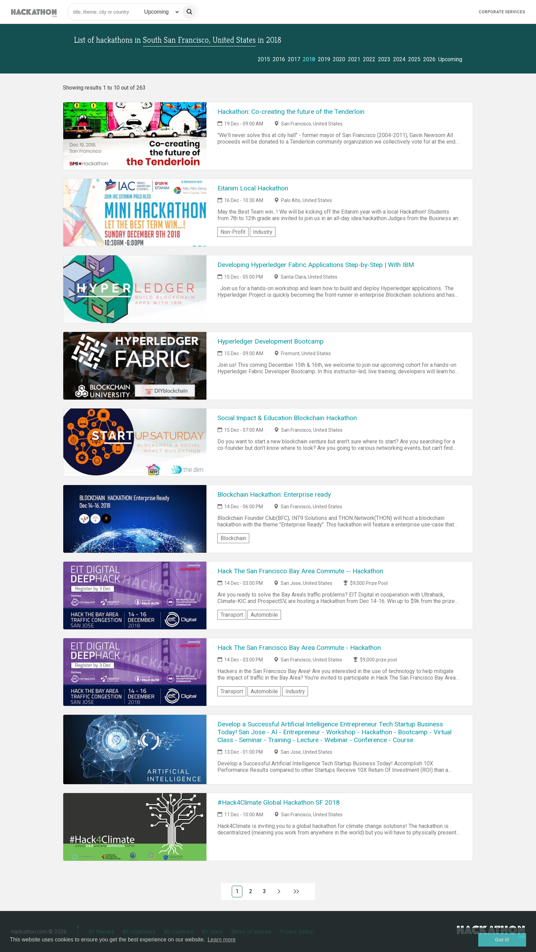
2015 (264, 59)
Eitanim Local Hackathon (252, 188)
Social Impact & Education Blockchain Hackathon (287, 418)
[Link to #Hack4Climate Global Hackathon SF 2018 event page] (134, 827)
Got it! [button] (502, 939)
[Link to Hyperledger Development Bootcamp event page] (134, 366)
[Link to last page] (297, 891)
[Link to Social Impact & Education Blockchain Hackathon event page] (134, 442)
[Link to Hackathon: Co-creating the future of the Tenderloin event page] (134, 136)
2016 (279, 59)
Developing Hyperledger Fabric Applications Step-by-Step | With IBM (315, 265)
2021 (354, 59)
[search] (189, 12)
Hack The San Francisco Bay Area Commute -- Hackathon (300, 571)
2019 (324, 59)
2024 (399, 59)
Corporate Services (502, 12)
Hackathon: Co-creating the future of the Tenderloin (290, 112)
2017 (294, 59)
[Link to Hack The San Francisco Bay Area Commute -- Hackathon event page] (134, 595)
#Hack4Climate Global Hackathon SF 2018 (278, 802)
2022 (369, 59)
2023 (384, 59)
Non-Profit (232, 232)
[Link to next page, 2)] (279, 891)
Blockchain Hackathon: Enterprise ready (274, 494)
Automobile (264, 615)
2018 (309, 59)
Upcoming (450, 59)
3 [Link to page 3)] (264, 891)
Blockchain (233, 538)
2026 (429, 59)
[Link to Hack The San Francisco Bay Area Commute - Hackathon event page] (134, 672)
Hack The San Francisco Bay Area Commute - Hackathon (299, 648)
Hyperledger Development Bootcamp (270, 341)
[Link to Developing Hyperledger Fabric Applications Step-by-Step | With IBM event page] (134, 289)
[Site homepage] (34, 11)
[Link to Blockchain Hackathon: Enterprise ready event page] (134, 519)
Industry (262, 232)
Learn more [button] (221, 939)
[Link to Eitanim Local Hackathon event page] (134, 212)
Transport (231, 615)
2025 (414, 59)
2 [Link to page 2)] (250, 891)
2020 (339, 59)
